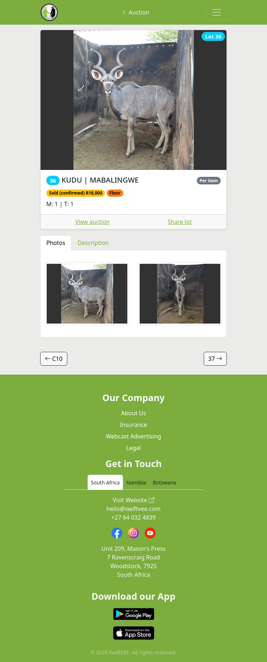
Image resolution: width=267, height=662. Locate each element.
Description (93, 243)
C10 (54, 359)
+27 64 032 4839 (133, 517)
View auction (92, 222)
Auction (135, 12)
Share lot (180, 222)
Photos (55, 243)
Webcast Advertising (133, 436)
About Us (133, 413)
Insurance (133, 425)
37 (215, 359)
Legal (133, 448)
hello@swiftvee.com (133, 509)
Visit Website (133, 500)
